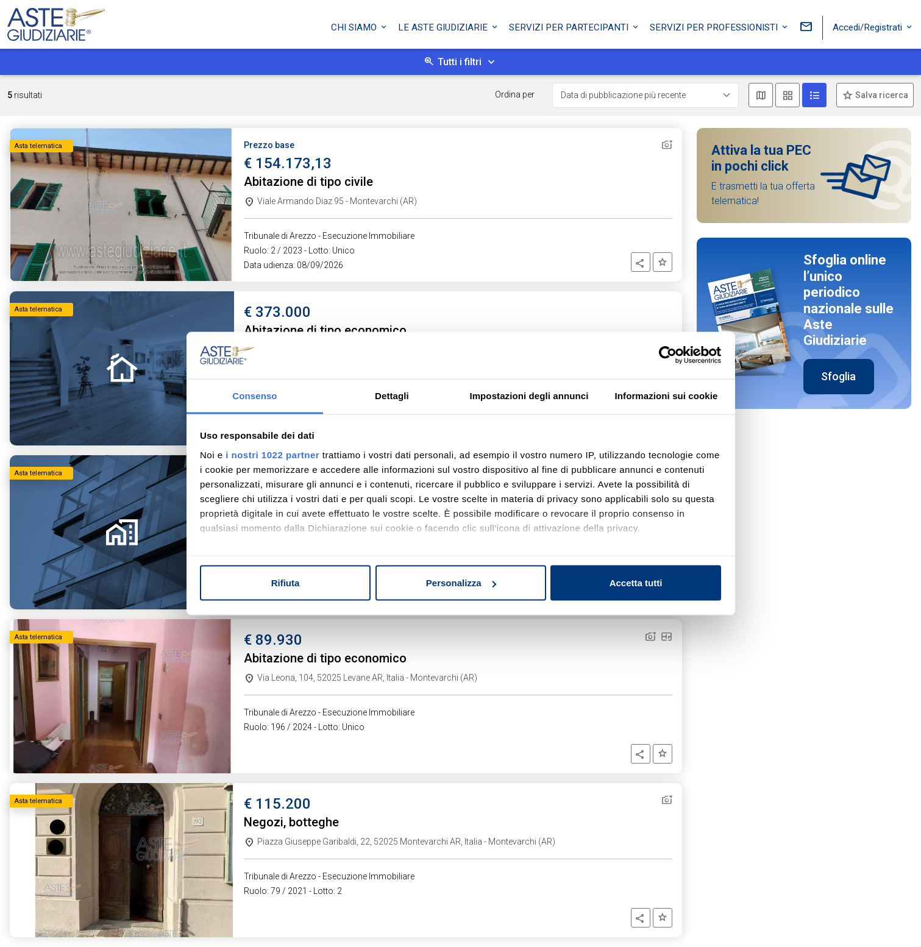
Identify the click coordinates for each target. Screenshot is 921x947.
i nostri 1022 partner (272, 454)
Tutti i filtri (460, 62)
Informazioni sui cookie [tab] (666, 395)
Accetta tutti (636, 583)
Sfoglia (838, 376)
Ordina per (515, 94)
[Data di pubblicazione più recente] (645, 95)
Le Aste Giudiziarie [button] (444, 26)
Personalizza (461, 583)
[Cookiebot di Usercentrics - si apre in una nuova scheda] (667, 355)
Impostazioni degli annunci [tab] (528, 395)
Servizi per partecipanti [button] (570, 26)
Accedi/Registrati (869, 26)
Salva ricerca (880, 95)
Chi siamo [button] (355, 26)
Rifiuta (285, 583)
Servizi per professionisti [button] (715, 26)
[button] (640, 262)
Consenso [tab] (254, 395)
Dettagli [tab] (392, 395)
